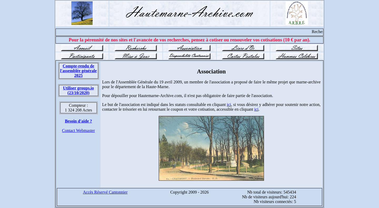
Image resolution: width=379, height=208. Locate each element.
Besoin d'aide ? (78, 121)
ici (229, 104)
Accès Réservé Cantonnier (105, 192)
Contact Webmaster (78, 130)
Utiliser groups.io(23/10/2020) (78, 90)
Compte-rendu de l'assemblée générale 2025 (78, 71)
